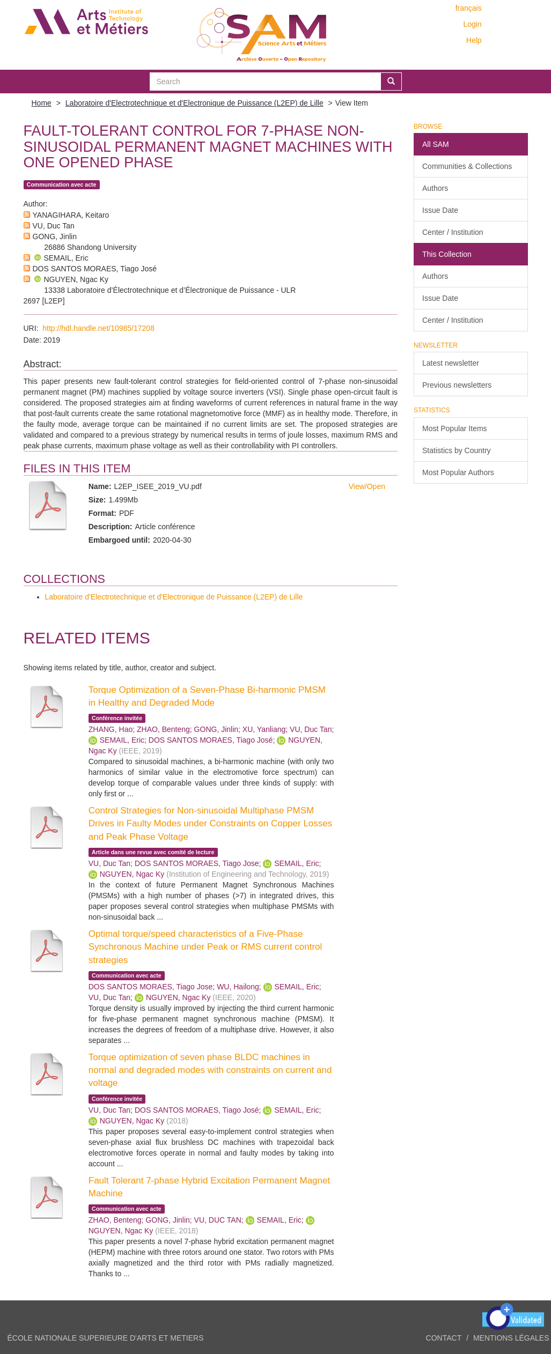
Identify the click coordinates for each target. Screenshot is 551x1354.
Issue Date (440, 210)
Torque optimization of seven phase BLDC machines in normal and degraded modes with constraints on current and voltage (210, 1070)
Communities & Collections (467, 166)
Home (42, 103)
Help (474, 40)
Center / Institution (452, 232)
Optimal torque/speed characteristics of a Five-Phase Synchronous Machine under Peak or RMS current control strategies (205, 947)
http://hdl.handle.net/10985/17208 (98, 328)
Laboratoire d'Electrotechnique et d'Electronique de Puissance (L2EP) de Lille (194, 103)
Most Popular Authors (458, 472)
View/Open (367, 486)
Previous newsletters (456, 385)
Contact (444, 1338)
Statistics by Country (456, 450)
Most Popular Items (454, 428)
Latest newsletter (450, 363)
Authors (435, 188)
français (469, 8)
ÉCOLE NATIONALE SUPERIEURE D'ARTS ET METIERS (106, 1338)
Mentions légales (511, 1338)
